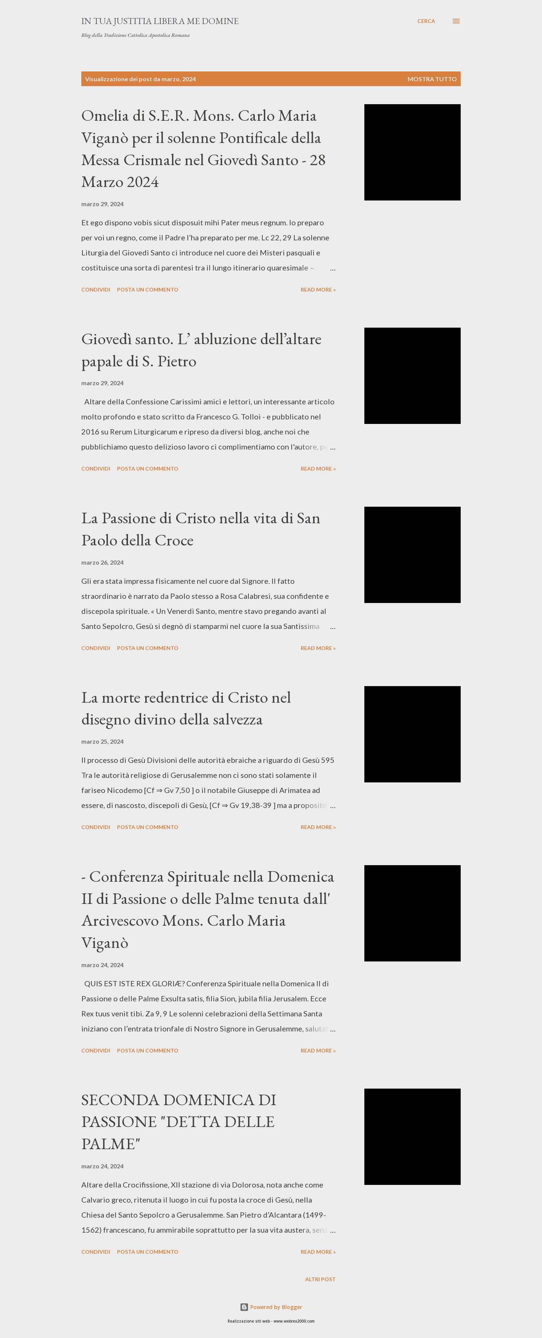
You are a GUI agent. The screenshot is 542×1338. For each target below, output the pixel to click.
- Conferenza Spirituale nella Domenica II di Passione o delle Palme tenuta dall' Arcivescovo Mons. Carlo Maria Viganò (208, 909)
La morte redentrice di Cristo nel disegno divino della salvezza (186, 708)
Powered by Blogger (271, 1307)
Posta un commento (147, 289)
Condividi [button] (95, 289)
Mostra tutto (432, 78)
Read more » (318, 289)
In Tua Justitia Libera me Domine (160, 21)
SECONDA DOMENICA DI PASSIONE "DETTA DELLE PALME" (178, 1121)
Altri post (320, 1279)
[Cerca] (426, 21)
